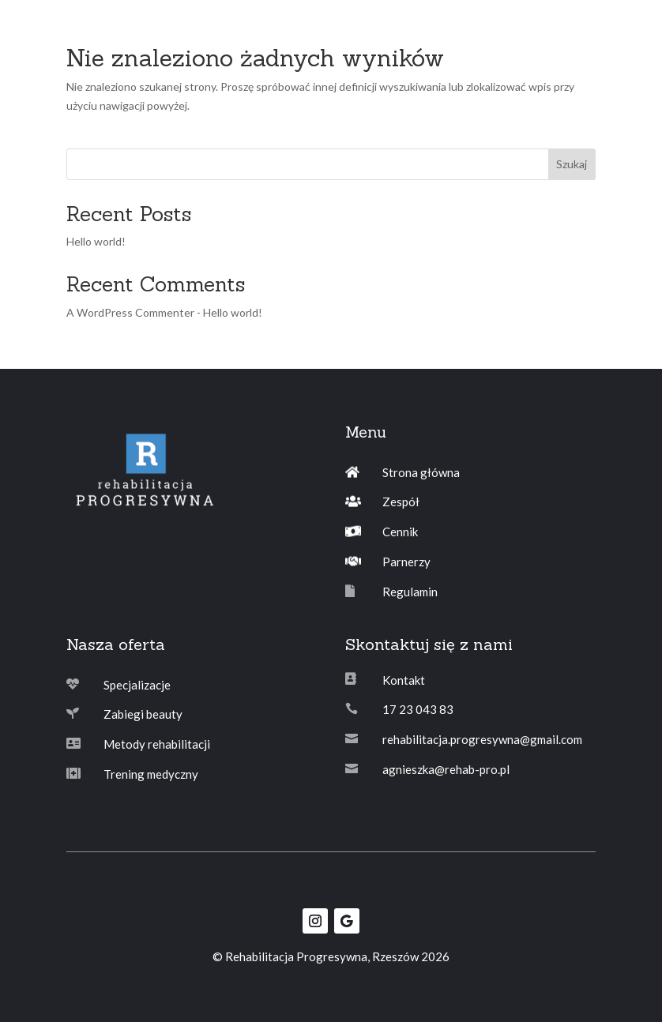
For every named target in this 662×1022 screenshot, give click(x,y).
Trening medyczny (150, 774)
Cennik (400, 531)
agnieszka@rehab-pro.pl (446, 769)
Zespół (400, 501)
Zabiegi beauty (142, 714)
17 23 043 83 (417, 709)
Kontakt (403, 680)
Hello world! (96, 241)
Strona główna (421, 472)
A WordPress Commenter (130, 312)
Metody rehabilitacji (156, 744)
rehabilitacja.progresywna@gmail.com (482, 739)
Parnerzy (406, 561)
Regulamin (410, 591)
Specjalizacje (137, 685)
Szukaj (571, 164)
